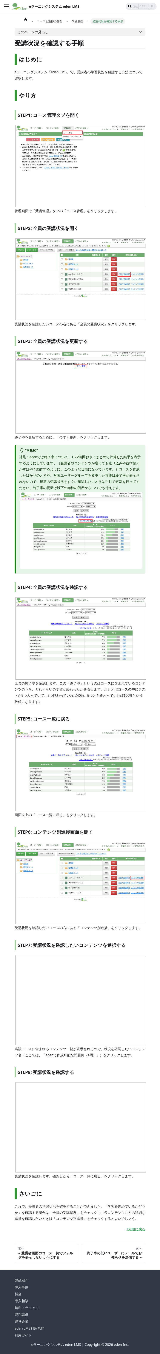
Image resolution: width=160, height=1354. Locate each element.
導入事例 (21, 1287)
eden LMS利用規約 (29, 1328)
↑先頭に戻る (135, 1229)
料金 (18, 1294)
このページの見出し (32, 32)
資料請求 (21, 1314)
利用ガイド (23, 1335)
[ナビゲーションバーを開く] (6, 6)
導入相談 (21, 1300)
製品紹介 (21, 1280)
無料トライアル (27, 1307)
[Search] (141, 6)
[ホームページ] (26, 19)
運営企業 (21, 1321)
